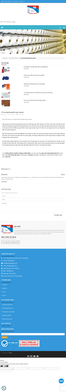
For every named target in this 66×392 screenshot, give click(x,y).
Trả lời (63, 174)
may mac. (8, 156)
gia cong (44, 153)
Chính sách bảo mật (6, 319)
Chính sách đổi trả (6, 315)
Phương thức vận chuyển (7, 311)
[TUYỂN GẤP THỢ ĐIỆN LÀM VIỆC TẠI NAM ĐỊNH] (36, 67)
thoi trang (11, 155)
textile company (18, 153)
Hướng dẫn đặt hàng (6, 304)
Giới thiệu (4, 288)
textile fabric (27, 153)
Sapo (10, 352)
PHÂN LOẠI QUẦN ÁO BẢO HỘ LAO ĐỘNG (34, 75)
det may (30, 155)
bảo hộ (56, 153)
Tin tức (3, 292)
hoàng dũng (50, 153)
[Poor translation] (6, 366)
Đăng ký (21, 1)
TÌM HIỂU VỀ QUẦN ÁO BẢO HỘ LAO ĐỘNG (34, 84)
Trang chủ (6, 58)
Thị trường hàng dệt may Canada (12, 112)
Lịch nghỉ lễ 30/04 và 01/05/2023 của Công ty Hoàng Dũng (38, 92)
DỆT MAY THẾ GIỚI (14, 58)
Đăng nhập (14, 1)
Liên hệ (3, 295)
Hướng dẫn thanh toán (7, 308)
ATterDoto (4, 174)
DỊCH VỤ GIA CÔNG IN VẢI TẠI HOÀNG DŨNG (35, 100)
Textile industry (9, 153)
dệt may (16, 155)
